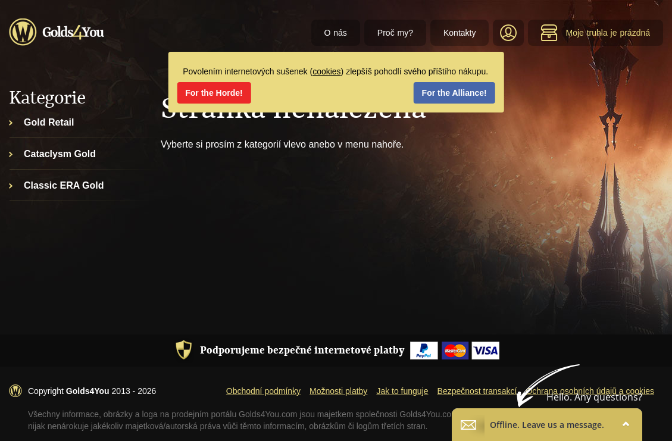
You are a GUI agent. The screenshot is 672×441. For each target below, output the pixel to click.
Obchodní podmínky (263, 391)
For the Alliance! (454, 93)
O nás (335, 32)
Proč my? (395, 32)
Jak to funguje (402, 391)
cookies (326, 71)
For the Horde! (213, 93)
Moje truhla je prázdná (595, 32)
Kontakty (459, 32)
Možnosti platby (338, 391)
